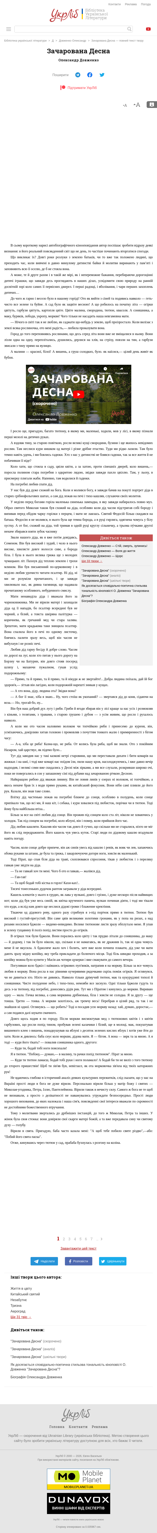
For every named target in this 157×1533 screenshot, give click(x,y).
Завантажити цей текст (78, 1248)
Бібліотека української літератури (25, 40)
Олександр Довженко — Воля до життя (108, 551)
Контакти (115, 4)
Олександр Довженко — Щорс (102, 556)
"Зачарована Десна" (104, 570)
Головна (56, 1426)
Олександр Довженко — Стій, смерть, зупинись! (114, 546)
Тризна (16, 1305)
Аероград (18, 1311)
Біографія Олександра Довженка (104, 601)
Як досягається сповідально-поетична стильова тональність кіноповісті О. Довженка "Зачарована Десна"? (115, 591)
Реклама (131, 4)
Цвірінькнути (112, 1261)
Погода (146, 4)
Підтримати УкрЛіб (78, 87)
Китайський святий (25, 1294)
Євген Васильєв (92, 1456)
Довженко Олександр (72, 40)
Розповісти (78, 1261)
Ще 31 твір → (21, 1317)
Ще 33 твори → (92, 561)
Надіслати (44, 1261)
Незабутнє (19, 1300)
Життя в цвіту (21, 1288)
